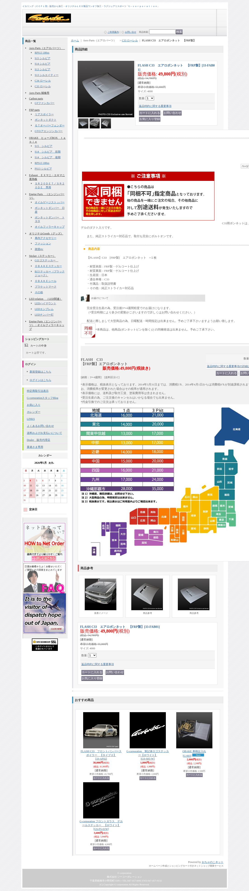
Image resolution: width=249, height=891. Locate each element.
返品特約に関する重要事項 (155, 106)
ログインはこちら (40, 380)
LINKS (31, 419)
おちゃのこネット (212, 862)
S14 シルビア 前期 (48, 151)
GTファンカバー (45, 103)
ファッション (43, 243)
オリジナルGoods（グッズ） (46, 233)
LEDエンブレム (44, 309)
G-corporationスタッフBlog (42, 397)
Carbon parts (36, 98)
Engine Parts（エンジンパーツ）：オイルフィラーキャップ (46, 325)
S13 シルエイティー (47, 75)
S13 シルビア (43, 69)
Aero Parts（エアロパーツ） (47, 48)
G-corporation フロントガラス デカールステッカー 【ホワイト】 (101, 825)
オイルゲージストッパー (50, 202)
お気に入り (33, 405)
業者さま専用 (35, 447)
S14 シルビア (43, 63)
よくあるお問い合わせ (40, 426)
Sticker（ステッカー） (42, 256)
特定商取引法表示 (38, 390)
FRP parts (34, 109)
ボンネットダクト (45, 119)
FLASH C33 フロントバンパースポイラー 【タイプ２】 (101, 755)
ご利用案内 (113, 32)
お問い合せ (130, 32)
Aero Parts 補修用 (39, 93)
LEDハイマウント (45, 303)
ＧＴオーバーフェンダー (50, 125)
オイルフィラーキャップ (50, 226)
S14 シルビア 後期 (48, 157)
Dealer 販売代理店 (38, 440)
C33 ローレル (43, 86)
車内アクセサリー (45, 238)
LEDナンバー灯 (44, 314)
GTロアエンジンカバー (49, 131)
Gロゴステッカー (47, 260)
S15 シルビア (43, 58)
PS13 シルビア (43, 168)
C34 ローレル (43, 80)
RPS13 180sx (42, 52)
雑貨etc (39, 249)
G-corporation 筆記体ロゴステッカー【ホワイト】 (148, 755)
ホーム (75, 40)
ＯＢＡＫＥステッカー (48, 266)
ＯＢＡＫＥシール (45, 281)
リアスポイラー (44, 114)
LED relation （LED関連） (45, 298)
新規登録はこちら (40, 371)
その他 (39, 292)
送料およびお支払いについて (44, 433)
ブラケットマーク (45, 286)
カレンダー (33, 412)
